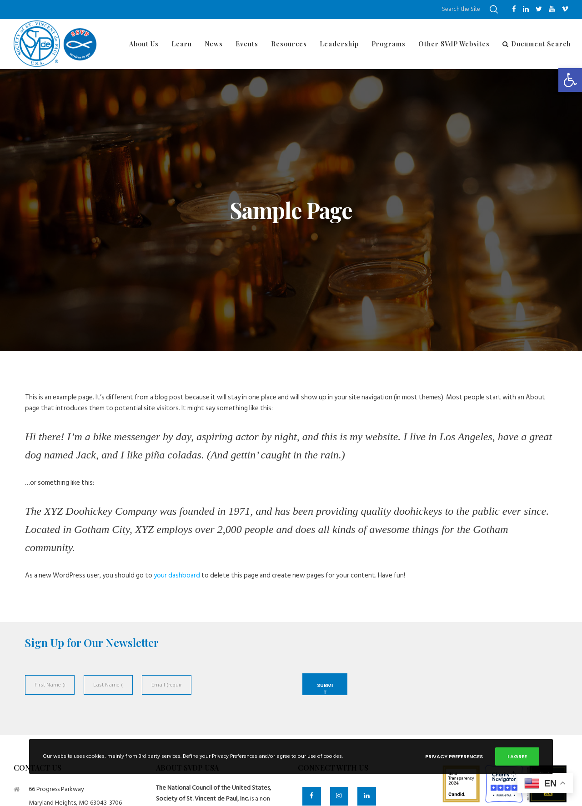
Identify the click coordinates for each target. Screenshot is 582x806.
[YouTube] (552, 8)
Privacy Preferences (454, 756)
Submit (325, 688)
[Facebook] (514, 8)
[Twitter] (539, 8)
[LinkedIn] (526, 8)
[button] (570, 80)
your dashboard (177, 575)
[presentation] (245, 695)
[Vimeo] (565, 8)
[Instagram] (339, 796)
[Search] (493, 9)
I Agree (517, 756)
